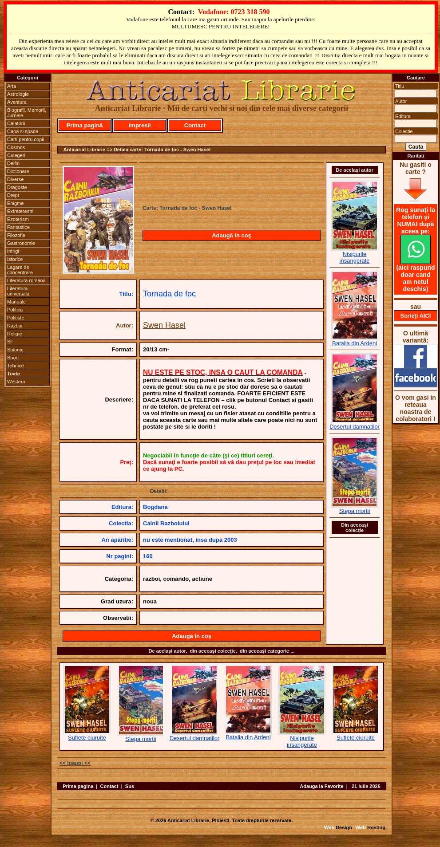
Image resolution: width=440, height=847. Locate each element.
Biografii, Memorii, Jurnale (26, 112)
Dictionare (18, 171)
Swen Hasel (164, 325)
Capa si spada (22, 131)
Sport (13, 357)
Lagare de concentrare (20, 269)
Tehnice (15, 365)
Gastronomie (21, 243)
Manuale (16, 301)
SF (10, 341)
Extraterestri (20, 211)
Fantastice (18, 227)
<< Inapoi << (75, 763)
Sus (129, 786)
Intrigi (13, 251)
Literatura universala (18, 291)
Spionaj (15, 349)
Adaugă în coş (231, 235)
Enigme (15, 203)
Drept (13, 195)
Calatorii (16, 123)
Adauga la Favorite (321, 786)
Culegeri (16, 155)
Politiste (15, 317)
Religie (14, 333)
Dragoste (17, 187)
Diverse (15, 179)
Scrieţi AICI (415, 315)
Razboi (14, 325)
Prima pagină (85, 125)
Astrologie (18, 94)
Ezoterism (18, 219)
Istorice (15, 259)
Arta (11, 86)
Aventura (17, 102)
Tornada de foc (169, 293)
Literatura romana (26, 280)
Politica (15, 309)
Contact (195, 125)
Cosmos (16, 147)
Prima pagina (78, 786)
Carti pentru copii (25, 139)
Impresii (140, 125)
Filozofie (16, 235)
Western (16, 381)
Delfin (13, 163)
